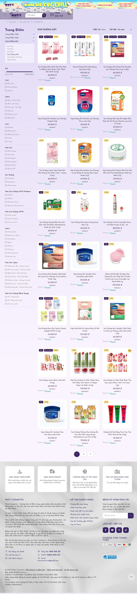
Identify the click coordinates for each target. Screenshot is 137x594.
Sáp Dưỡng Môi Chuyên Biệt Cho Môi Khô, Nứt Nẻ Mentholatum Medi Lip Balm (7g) (117, 174)
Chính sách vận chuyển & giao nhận (84, 519)
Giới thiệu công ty (15, 560)
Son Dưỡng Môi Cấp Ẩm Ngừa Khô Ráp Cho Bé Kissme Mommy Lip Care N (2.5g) (117, 122)
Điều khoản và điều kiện (35, 571)
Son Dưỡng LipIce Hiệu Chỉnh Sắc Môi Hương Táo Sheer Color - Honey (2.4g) (52, 174)
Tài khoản (123, 11)
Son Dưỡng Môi (13, 55)
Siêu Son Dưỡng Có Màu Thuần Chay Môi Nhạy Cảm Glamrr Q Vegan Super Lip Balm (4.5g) (84, 384)
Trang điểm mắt (12, 36)
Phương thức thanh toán (80, 516)
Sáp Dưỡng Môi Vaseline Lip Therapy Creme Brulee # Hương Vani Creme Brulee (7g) (85, 174)
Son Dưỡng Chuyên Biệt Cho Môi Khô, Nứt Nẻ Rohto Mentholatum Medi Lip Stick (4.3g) (52, 226)
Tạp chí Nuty (75, 526)
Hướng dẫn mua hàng (79, 505)
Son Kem (10, 50)
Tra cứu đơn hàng (105, 11)
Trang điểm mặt (12, 39)
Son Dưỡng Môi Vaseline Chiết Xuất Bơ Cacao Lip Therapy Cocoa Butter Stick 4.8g (52, 277)
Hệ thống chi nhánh (16, 553)
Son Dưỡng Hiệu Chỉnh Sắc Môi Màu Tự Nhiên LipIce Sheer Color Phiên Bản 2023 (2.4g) (52, 70)
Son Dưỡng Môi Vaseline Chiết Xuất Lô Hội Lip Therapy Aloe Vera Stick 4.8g (117, 332)
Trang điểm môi (11, 42)
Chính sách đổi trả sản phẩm (81, 512)
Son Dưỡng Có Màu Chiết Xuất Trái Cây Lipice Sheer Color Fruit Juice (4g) (117, 384)
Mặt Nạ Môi (11, 61)
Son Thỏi (10, 47)
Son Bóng (10, 53)
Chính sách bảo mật (78, 509)
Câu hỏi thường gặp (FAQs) (81, 522)
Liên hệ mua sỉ (14, 556)
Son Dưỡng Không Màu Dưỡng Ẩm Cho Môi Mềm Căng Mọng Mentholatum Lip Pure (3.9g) (85, 435)
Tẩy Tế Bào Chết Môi (14, 58)
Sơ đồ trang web (71, 571)
